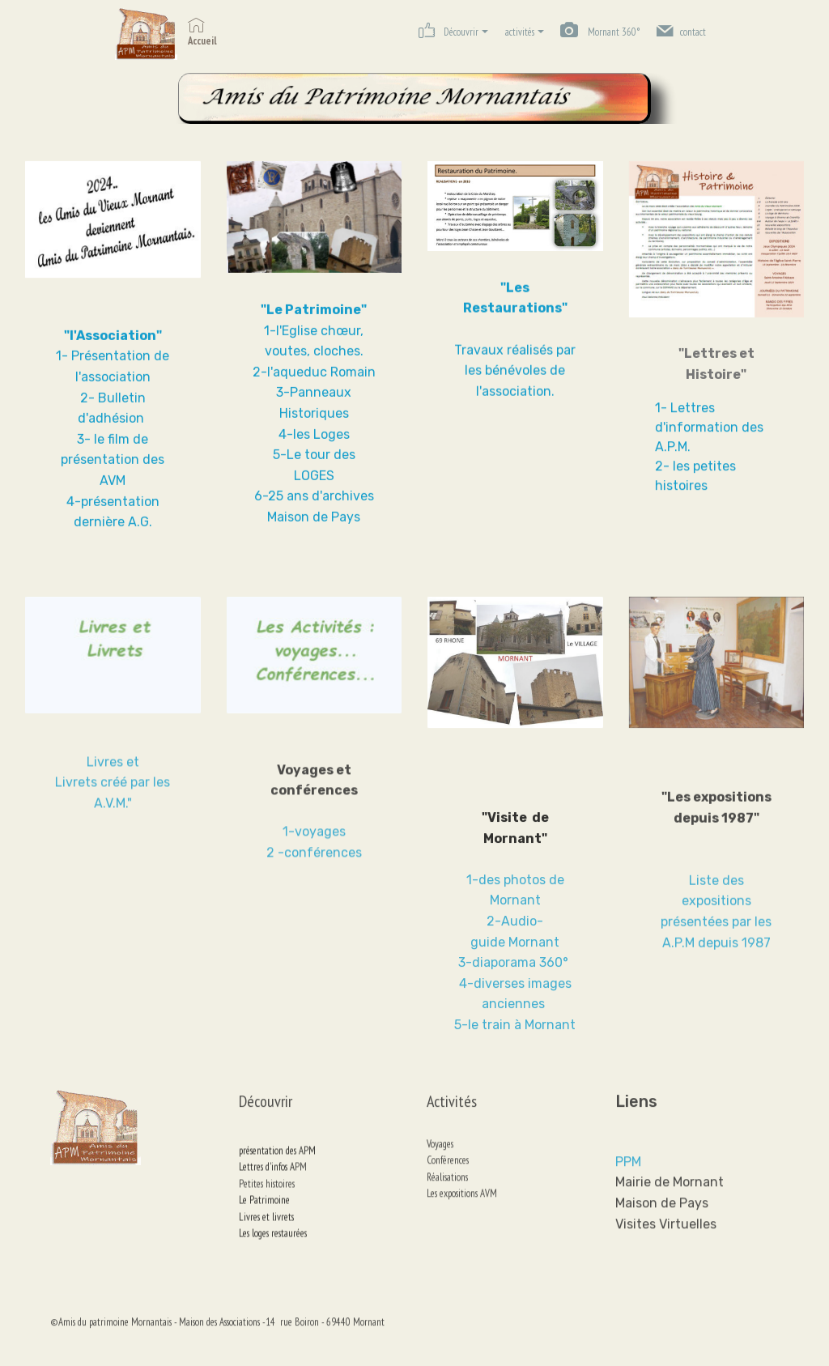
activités (519, 32)
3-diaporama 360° (515, 1032)
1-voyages (314, 858)
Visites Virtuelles (665, 1261)
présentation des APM (280, 1176)
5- (280, 462)
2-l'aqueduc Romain (314, 378)
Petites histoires (267, 1209)
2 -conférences (314, 879)
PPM (628, 1198)
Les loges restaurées (273, 1259)
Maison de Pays (661, 1240)
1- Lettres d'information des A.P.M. (709, 430)
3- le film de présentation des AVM (112, 466)
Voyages (440, 1161)
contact (681, 31)
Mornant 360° (600, 32)
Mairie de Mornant (669, 1220)
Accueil (202, 32)
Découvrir (448, 31)
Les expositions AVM (462, 1210)
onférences (450, 1178)
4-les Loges (314, 441)
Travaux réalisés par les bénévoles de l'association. (515, 374)
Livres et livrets (266, 1242)
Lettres (252, 1192)
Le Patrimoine (264, 1225)
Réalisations (472, 1194)
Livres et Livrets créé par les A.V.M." (112, 798)
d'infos (278, 1192)
